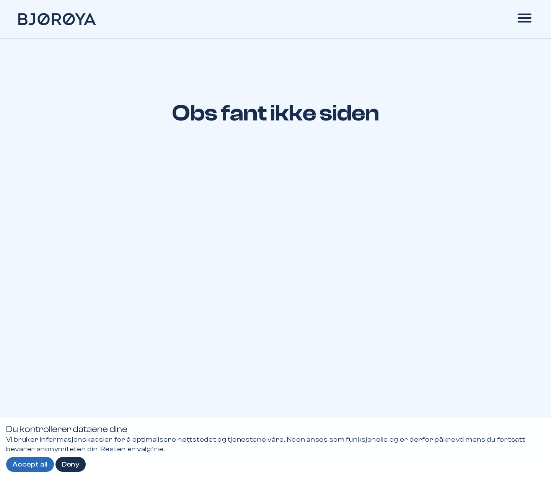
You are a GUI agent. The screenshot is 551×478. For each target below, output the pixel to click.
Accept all (30, 464)
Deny (71, 464)
